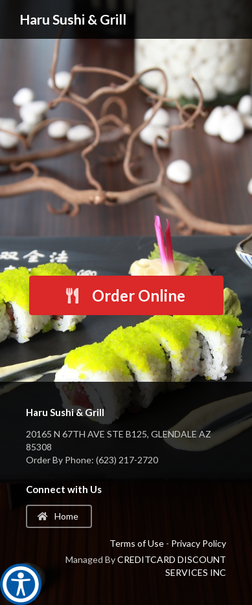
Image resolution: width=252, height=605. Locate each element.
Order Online (124, 295)
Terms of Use (136, 543)
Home (58, 516)
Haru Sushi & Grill (72, 19)
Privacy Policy (198, 543)
